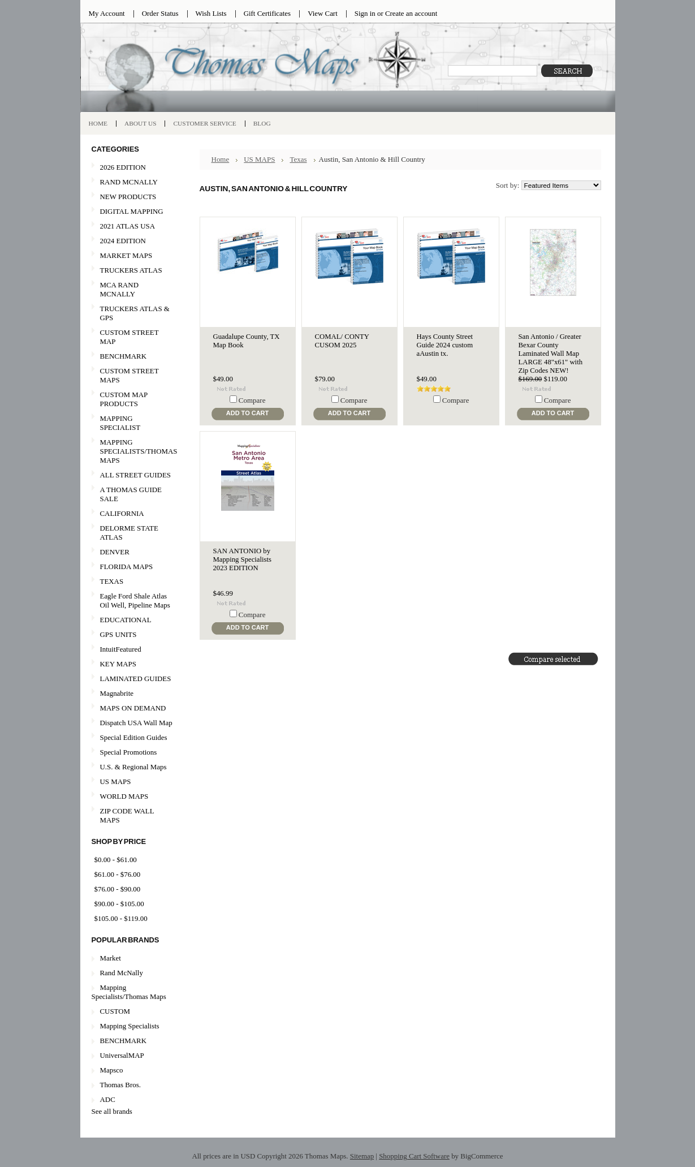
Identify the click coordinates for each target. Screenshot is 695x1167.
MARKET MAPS (126, 255)
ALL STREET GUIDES (135, 475)
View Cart (323, 13)
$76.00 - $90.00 (117, 889)
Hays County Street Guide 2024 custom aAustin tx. (445, 345)
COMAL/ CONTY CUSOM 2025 (342, 341)
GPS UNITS (118, 634)
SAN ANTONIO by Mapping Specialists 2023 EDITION (242, 559)
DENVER (114, 552)
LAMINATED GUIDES (135, 678)
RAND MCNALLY (129, 182)
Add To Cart (247, 413)
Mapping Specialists (129, 1026)
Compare (252, 400)
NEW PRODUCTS (132, 197)
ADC (107, 1099)
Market (110, 958)
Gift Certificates (267, 13)
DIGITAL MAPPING (131, 211)
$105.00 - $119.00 (121, 918)
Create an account (411, 13)
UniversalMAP (122, 1055)
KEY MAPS (118, 664)
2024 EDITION (132, 241)
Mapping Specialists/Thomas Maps (129, 992)
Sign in (365, 13)
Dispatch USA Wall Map (136, 722)
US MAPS (132, 782)
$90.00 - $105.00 (119, 903)
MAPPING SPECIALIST (120, 423)
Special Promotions (132, 752)
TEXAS (132, 582)
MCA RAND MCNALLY (119, 289)
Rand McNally (121, 972)
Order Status (160, 13)
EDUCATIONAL (126, 619)
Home (220, 159)
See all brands (112, 1111)
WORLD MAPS (124, 796)
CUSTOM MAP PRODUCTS (124, 399)
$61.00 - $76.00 (117, 874)
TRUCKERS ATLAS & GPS (135, 313)
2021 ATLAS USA (132, 226)
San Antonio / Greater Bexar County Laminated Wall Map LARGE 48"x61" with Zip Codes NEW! (551, 353)
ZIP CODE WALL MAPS (127, 815)
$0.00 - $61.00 (115, 859)
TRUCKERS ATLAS (131, 270)
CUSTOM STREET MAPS (129, 375)
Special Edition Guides (133, 737)
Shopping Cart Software (414, 1156)
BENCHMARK (123, 356)
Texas (298, 159)
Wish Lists (211, 13)
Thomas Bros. (120, 1084)
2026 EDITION (123, 167)
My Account (107, 13)
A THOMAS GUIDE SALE (132, 494)
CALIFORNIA (132, 514)
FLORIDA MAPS (126, 566)
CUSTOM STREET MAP (129, 337)
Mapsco (111, 1070)
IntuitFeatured (120, 649)
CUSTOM (115, 1011)
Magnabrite (117, 693)
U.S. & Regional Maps (133, 767)
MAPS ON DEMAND (133, 708)
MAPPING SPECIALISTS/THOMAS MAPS (135, 451)
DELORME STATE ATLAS (129, 532)
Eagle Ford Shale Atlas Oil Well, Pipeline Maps (135, 600)
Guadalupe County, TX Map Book (246, 341)
